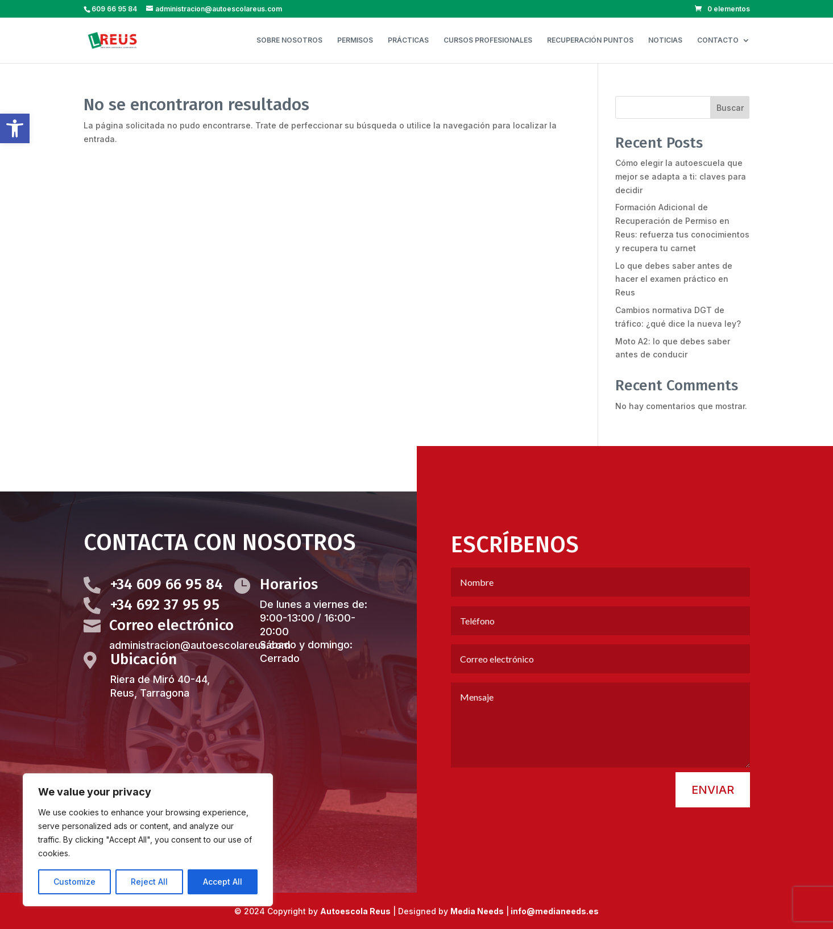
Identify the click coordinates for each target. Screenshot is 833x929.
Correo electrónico (171, 656)
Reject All (149, 881)
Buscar (730, 108)
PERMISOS (355, 40)
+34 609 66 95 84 (166, 615)
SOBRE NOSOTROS (289, 40)
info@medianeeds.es (554, 911)
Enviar (712, 820)
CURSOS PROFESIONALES (488, 40)
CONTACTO (718, 40)
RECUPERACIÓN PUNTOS (590, 40)
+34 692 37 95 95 (164, 635)
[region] (148, 839)
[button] (15, 128)
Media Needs (477, 911)
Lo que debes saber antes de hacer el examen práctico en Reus (673, 279)
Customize (74, 881)
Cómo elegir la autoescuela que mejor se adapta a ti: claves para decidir (680, 176)
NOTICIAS (665, 40)
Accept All (222, 881)
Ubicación (143, 689)
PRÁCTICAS (408, 40)
